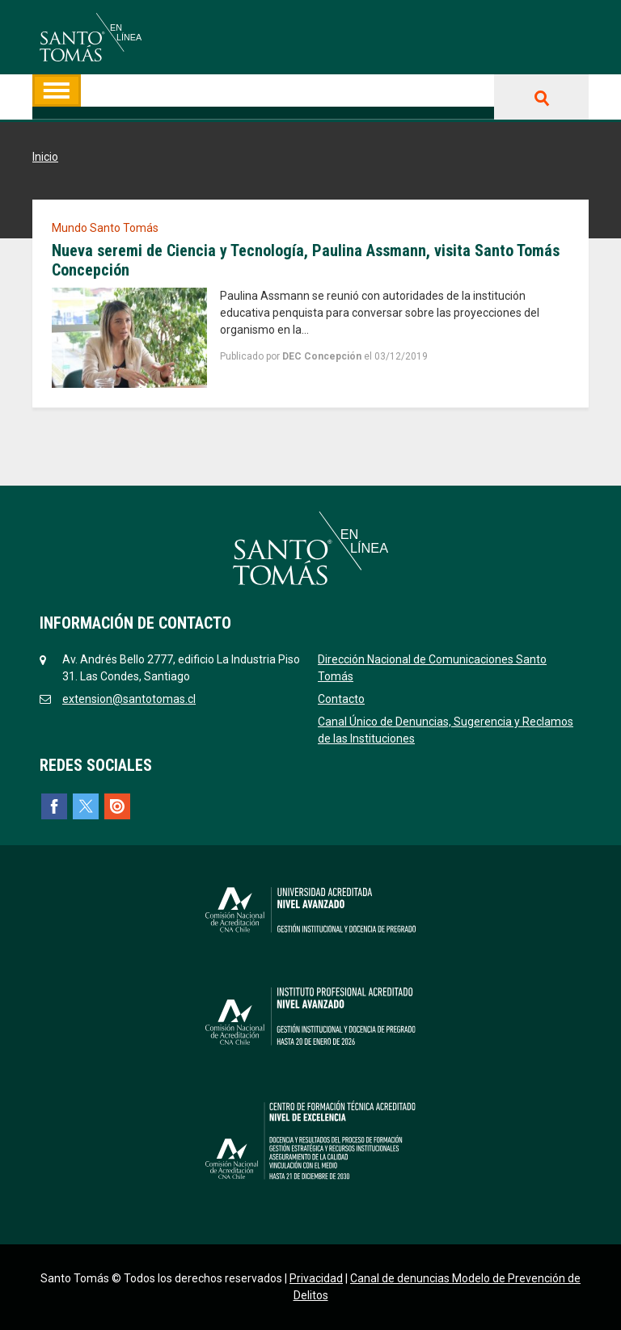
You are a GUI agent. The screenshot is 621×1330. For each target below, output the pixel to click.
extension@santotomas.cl (129, 698)
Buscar (541, 97)
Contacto (341, 698)
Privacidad (316, 1278)
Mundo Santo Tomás (105, 227)
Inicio (45, 156)
